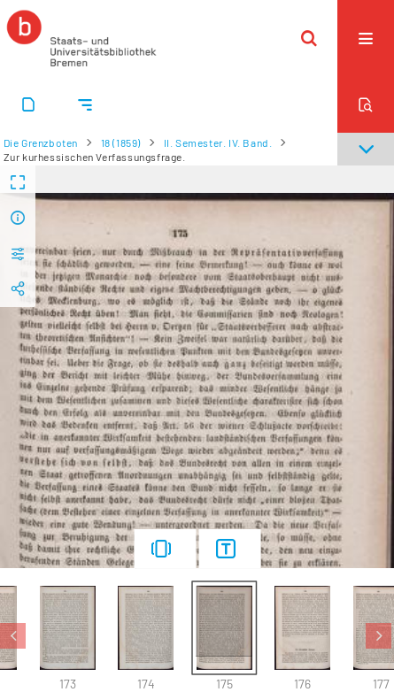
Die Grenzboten (41, 142)
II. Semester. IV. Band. (218, 142)
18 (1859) (121, 142)
